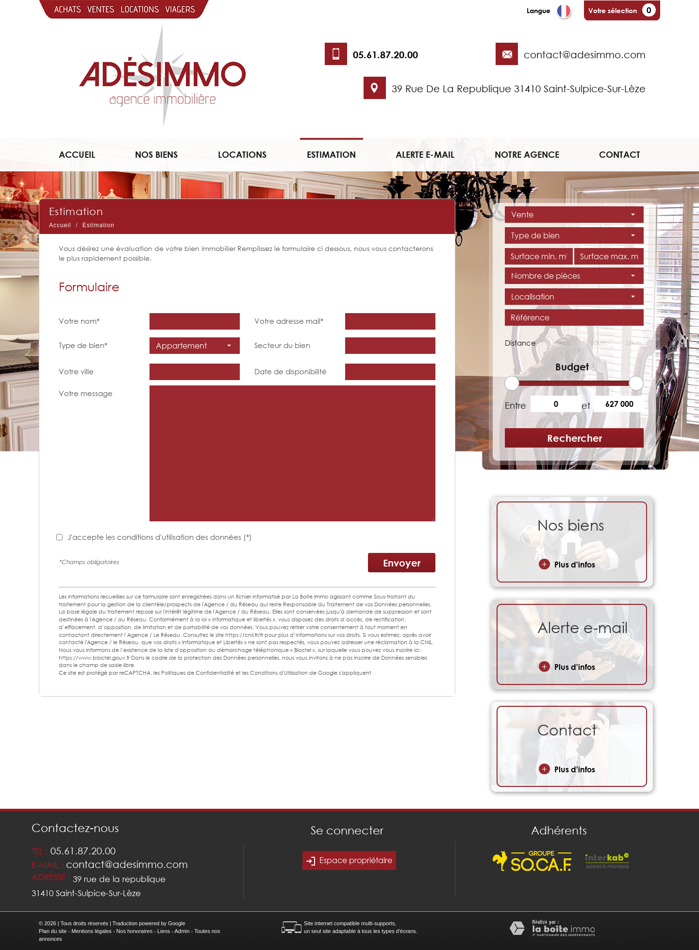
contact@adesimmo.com (585, 54)
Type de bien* (83, 345)
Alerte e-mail (425, 154)
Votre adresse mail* (288, 321)
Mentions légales (91, 931)
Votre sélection (612, 10)
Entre (514, 405)
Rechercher (574, 438)
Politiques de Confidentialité (197, 672)
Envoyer (401, 562)
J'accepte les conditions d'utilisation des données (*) (159, 537)
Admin (181, 931)
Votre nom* (79, 321)
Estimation (331, 154)
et (586, 405)
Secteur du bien (282, 345)
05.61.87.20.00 (385, 54)
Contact (619, 154)
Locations (242, 154)
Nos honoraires (134, 931)
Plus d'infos (567, 564)
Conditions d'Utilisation (279, 672)
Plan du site (53, 931)
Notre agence (527, 154)
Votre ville (76, 371)
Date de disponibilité (290, 371)
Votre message (86, 393)
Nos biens (156, 154)
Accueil (77, 154)
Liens (163, 931)
